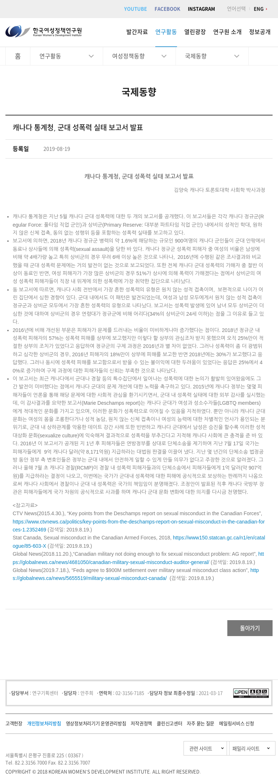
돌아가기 (243, 629)
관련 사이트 (163, 750)
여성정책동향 (128, 56)
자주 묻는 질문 (200, 725)
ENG (259, 9)
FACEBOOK (167, 9)
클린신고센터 (169, 725)
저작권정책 (141, 725)
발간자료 (137, 32)
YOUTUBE (135, 9)
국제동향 (196, 56)
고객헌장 (13, 725)
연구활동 (166, 32)
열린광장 (195, 32)
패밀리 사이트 (231, 750)
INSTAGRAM (201, 9)
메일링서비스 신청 (236, 725)
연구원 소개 (227, 32)
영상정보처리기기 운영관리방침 (96, 725)
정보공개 (260, 32)
